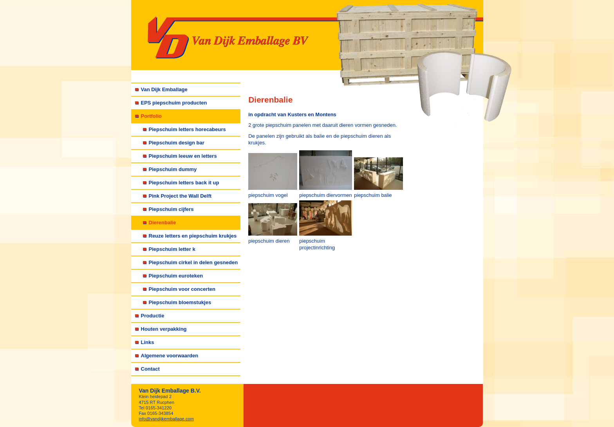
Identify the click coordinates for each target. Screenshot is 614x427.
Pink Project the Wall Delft (180, 196)
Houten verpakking (164, 329)
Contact (150, 369)
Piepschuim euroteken (176, 276)
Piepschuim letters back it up (184, 183)
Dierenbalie (162, 222)
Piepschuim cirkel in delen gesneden (193, 262)
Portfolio (151, 116)
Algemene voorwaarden (170, 356)
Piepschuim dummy (173, 169)
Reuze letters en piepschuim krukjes (193, 236)
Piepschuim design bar (176, 143)
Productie (152, 316)
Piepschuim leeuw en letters (183, 156)
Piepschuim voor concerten (182, 289)
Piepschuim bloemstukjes (180, 302)
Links (147, 342)
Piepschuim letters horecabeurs (187, 129)
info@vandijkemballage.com (166, 418)
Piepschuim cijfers (171, 209)
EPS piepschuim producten (174, 103)
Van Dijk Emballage (164, 89)
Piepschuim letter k (172, 249)
